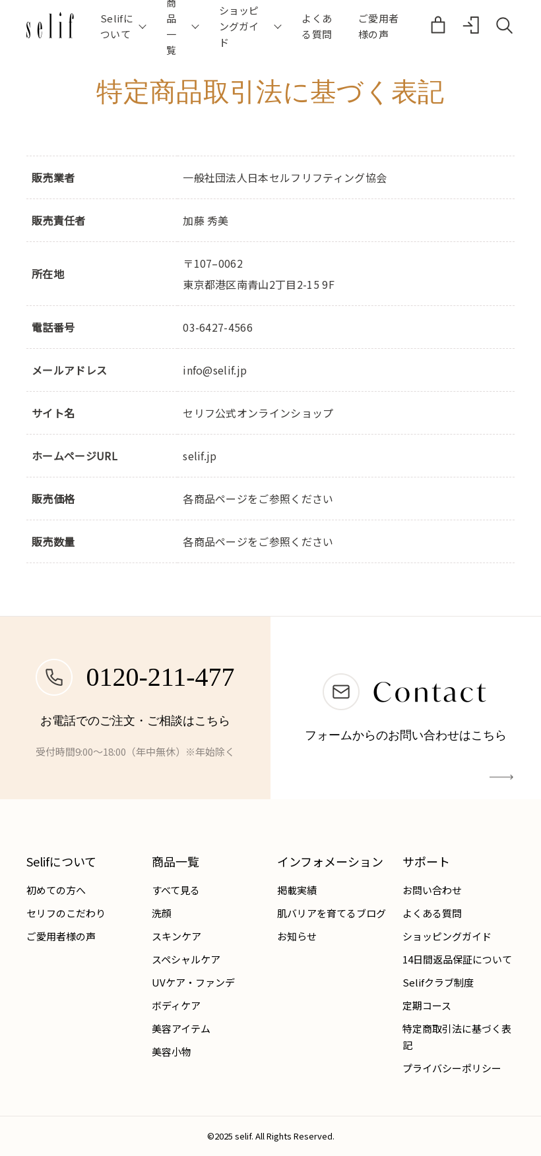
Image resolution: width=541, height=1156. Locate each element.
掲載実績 (297, 890)
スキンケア (176, 936)
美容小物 (171, 1051)
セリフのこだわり (66, 913)
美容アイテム (181, 1028)
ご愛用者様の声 (378, 26)
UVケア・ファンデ (193, 982)
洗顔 (162, 913)
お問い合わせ (432, 890)
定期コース (426, 1005)
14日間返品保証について (457, 959)
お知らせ (297, 936)
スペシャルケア (186, 959)
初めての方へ (56, 890)
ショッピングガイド (447, 936)
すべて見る (176, 890)
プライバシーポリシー (451, 1068)
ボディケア (176, 1005)
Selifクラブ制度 (438, 982)
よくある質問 (317, 26)
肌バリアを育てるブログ (331, 913)
